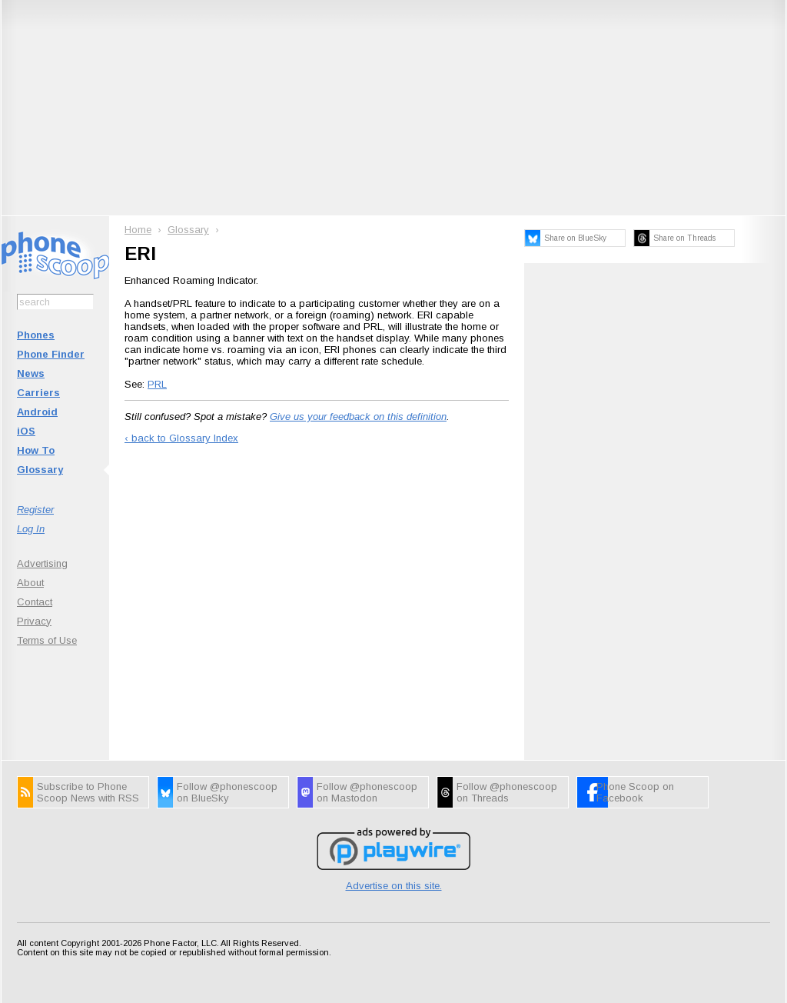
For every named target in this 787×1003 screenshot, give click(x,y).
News (31, 373)
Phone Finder (51, 354)
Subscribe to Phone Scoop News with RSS (88, 792)
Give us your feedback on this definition (358, 416)
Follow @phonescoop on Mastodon (367, 792)
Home (138, 229)
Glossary (40, 469)
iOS (26, 431)
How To (36, 450)
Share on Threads (684, 238)
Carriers (38, 392)
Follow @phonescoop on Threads (507, 792)
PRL (157, 384)
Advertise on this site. (394, 885)
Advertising (42, 563)
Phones (36, 335)
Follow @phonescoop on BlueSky (227, 792)
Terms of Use (47, 640)
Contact (34, 602)
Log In (31, 529)
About (30, 582)
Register (35, 509)
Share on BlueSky (575, 238)
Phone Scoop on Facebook (635, 792)
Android (37, 412)
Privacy (34, 621)
